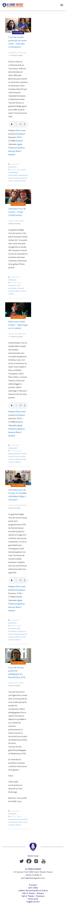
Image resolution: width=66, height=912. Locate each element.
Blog (24, 170)
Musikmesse (12, 822)
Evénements (13, 448)
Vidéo (20, 822)
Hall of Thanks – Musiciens (33, 896)
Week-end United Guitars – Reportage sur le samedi (18, 325)
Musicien (17, 178)
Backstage (12, 285)
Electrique (12, 288)
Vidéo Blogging (20, 459)
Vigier (10, 181)
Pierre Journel (17, 55)
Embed (19, 141)
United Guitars (13, 291)
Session (11, 637)
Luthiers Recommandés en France (33, 890)
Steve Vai (16, 456)
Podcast (24, 178)
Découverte (12, 175)
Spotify (20, 148)
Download (20, 134)
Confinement (13, 172)
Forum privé (33, 899)
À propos (33, 885)
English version (33, 901)
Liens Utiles (33, 887)
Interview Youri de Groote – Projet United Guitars (17, 212)
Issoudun (16, 634)
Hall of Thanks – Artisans (33, 893)
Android (11, 154)
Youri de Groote (19, 181)
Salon (10, 456)
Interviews (12, 167)
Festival (24, 454)
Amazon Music (14, 151)
